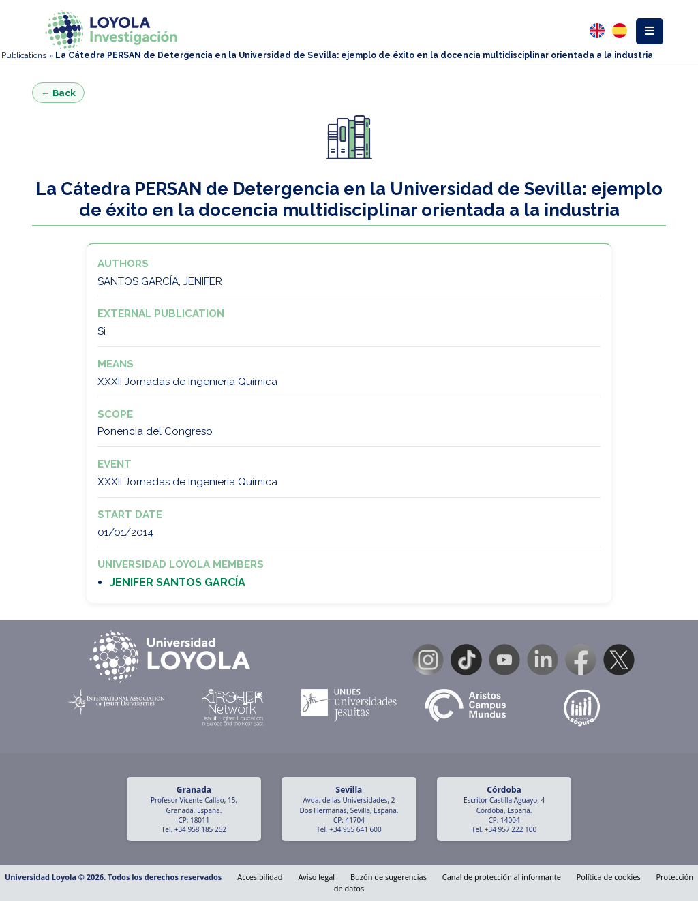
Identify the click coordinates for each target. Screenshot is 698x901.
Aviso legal (316, 877)
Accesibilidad (259, 877)
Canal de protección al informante (501, 877)
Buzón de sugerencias (388, 877)
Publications (23, 55)
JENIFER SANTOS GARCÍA (177, 582)
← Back (58, 92)
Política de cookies (609, 877)
